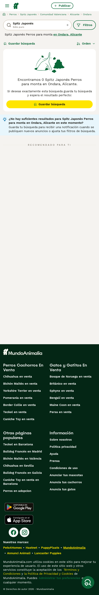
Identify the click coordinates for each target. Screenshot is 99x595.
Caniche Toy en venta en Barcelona (21, 482)
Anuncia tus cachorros (66, 482)
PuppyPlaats (50, 547)
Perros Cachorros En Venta (23, 367)
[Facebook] (13, 532)
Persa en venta (61, 412)
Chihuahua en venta (17, 376)
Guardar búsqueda (19, 43)
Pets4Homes (12, 547)
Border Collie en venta (19, 405)
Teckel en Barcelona (18, 444)
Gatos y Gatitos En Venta (68, 367)
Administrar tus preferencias (59, 578)
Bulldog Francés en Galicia (22, 473)
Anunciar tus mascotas (66, 475)
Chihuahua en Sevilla (18, 465)
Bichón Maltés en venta (20, 383)
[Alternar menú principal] (7, 6)
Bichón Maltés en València (22, 458)
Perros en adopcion (17, 491)
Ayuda (54, 454)
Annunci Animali (18, 553)
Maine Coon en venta (65, 405)
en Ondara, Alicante (67, 34)
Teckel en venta (14, 412)
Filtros (84, 25)
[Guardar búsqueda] (88, 582)
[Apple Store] (19, 519)
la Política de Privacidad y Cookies (48, 573)
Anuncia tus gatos (62, 489)
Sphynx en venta (62, 391)
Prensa (55, 461)
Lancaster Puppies (47, 553)
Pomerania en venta (17, 398)
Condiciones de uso (64, 468)
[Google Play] (19, 507)
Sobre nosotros (61, 439)
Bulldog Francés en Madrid (22, 451)
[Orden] (86, 44)
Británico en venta (63, 383)
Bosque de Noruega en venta (70, 376)
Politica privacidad (63, 447)
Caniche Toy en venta (18, 419)
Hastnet (31, 547)
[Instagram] (24, 532)
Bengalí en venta (62, 398)
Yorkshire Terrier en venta (22, 391)
